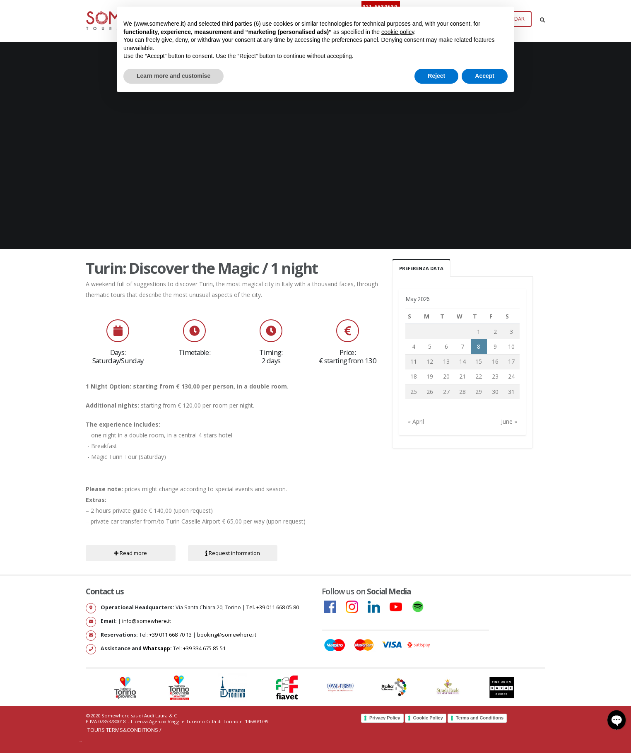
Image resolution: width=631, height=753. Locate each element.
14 (462, 361)
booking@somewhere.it (226, 634)
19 (429, 376)
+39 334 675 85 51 (204, 648)
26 (429, 392)
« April (416, 421)
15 (478, 361)
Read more (130, 553)
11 (413, 361)
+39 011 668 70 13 (170, 634)
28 (462, 392)
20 (446, 376)
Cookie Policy (428, 717)
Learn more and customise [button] (173, 75)
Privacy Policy (384, 717)
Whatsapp (156, 648)
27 (446, 392)
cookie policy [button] (397, 32)
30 (495, 392)
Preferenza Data (421, 268)
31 (511, 392)
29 (478, 392)
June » (509, 421)
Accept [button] (484, 75)
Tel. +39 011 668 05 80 (272, 607)
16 (495, 361)
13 (446, 361)
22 (478, 376)
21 (462, 376)
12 (429, 361)
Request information (232, 553)
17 (511, 361)
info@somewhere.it (146, 621)
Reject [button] (436, 75)
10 (511, 346)
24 (511, 376)
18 (413, 376)
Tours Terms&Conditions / (124, 730)
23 (495, 376)
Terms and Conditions (479, 717)
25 (413, 392)
